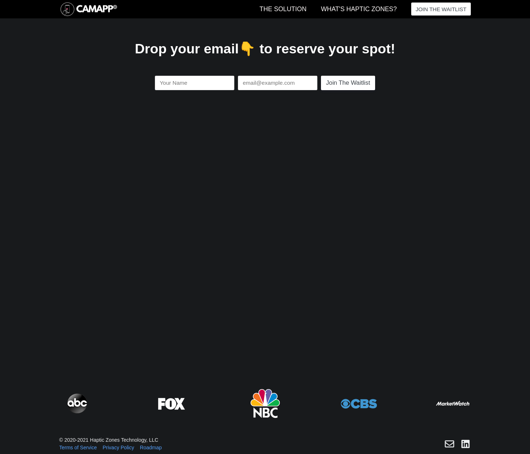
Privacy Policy (118, 447)
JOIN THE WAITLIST (441, 9)
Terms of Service (78, 447)
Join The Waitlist (348, 82)
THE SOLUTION (283, 9)
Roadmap (151, 447)
